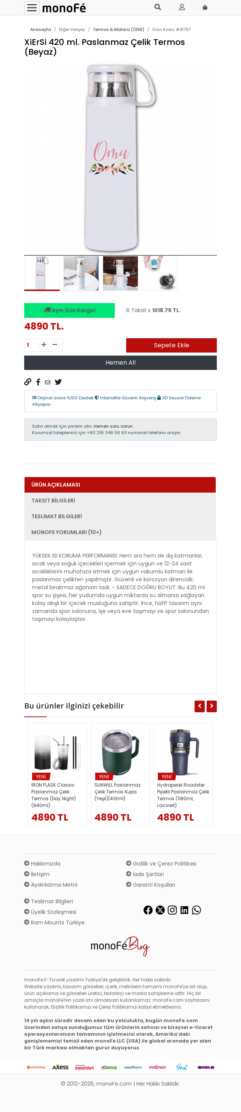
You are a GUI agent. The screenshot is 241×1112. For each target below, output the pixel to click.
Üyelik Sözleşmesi (50, 912)
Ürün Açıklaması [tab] (55, 484)
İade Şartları (145, 874)
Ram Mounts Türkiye (54, 922)
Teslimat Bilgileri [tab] (56, 516)
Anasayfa (40, 29)
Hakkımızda (42, 863)
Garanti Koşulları (150, 885)
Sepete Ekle (171, 345)
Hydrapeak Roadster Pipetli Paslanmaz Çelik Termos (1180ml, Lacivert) (183, 795)
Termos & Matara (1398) (118, 29)
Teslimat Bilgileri (48, 901)
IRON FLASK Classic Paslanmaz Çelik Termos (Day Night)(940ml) (53, 795)
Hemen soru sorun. (113, 426)
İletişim (36, 874)
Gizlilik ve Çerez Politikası (161, 863)
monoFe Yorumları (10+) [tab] (66, 532)
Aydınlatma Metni (50, 885)
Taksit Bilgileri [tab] (53, 500)
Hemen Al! (120, 362)
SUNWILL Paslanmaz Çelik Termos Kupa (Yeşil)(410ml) (117, 792)
